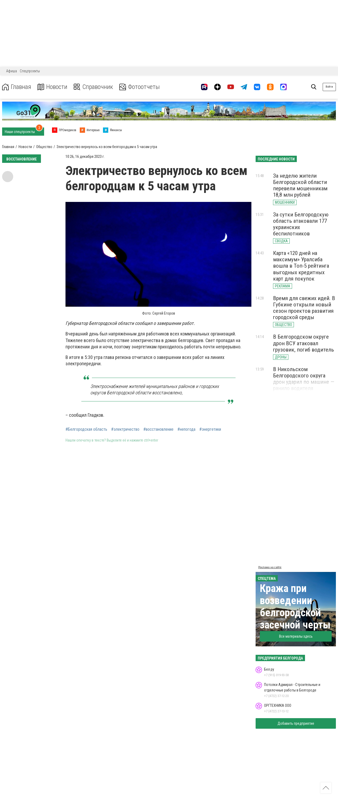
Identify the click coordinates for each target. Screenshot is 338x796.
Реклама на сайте (269, 567)
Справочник (93, 87)
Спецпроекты (30, 71)
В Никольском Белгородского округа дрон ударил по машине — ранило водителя (303, 378)
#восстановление (158, 429)
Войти (329, 86)
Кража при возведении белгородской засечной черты (295, 606)
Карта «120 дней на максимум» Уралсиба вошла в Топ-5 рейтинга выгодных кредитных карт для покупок (301, 266)
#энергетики (210, 429)
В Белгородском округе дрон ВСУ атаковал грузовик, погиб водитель (303, 343)
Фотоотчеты (139, 87)
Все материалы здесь (296, 636)
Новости (52, 87)
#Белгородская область (86, 429)
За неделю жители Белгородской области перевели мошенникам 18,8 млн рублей (300, 185)
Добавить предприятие (296, 723)
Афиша (11, 71)
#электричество (125, 429)
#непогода (186, 429)
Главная (16, 87)
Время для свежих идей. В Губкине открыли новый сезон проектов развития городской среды (304, 307)
